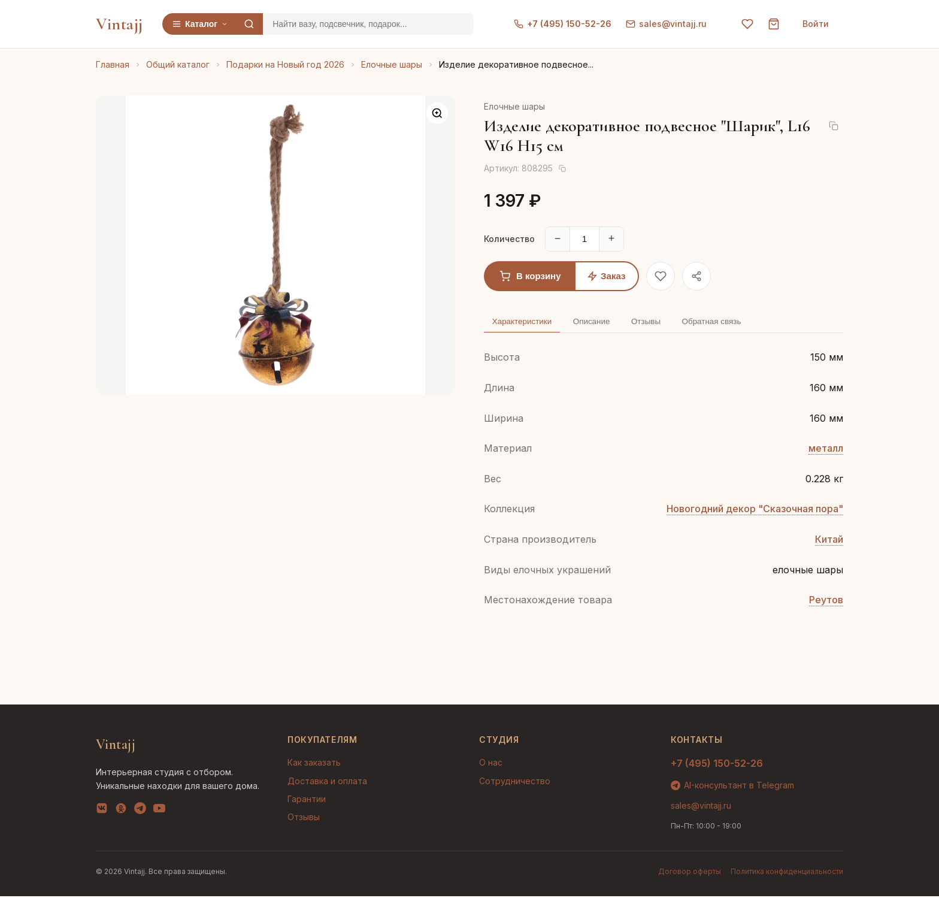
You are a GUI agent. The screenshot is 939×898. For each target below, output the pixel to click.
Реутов (826, 602)
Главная (112, 64)
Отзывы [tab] (657, 322)
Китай (829, 541)
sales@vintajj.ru (666, 24)
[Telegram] (140, 812)
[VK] (102, 812)
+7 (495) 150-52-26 (562, 24)
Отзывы (303, 819)
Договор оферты (689, 873)
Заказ (606, 276)
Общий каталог (178, 64)
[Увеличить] (437, 113)
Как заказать (314, 765)
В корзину (530, 276)
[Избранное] (747, 24)
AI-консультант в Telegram (732, 787)
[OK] (121, 812)
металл (825, 450)
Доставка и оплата (327, 783)
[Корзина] (774, 24)
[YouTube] (159, 812)
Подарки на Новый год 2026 (285, 64)
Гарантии (306, 801)
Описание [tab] (599, 322)
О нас (490, 765)
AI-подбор (885, 871)
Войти (815, 24)
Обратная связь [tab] (728, 322)
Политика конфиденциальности (787, 873)
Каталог (200, 24)
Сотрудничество (514, 783)
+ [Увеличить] (611, 238)
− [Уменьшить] (558, 238)
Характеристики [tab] (524, 322)
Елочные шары (391, 64)
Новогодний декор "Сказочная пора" (755, 511)
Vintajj (119, 24)
